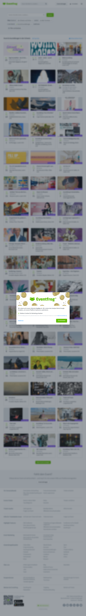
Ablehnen (21, 321)
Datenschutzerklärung (62, 315)
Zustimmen (61, 320)
